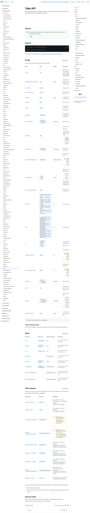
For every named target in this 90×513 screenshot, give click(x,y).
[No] (68, 500)
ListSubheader (6, 153)
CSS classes (31, 385)
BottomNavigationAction (8, 39)
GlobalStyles (6, 107)
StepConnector (6, 226)
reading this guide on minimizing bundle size (51, 54)
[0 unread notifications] (85, 2)
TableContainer (6, 252)
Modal (4, 165)
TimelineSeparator (7, 288)
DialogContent (6, 81)
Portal (4, 192)
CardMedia (5, 61)
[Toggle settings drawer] (88, 2)
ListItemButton (6, 145)
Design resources (5, 318)
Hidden (4, 115)
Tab (4, 242)
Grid (4, 109)
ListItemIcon (6, 147)
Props (29, 60)
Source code (31, 492)
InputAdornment (7, 129)
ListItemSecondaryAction (8, 149)
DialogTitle (5, 85)
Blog (32, 509)
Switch (4, 240)
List (4, 139)
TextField (5, 274)
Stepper (5, 234)
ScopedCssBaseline (7, 200)
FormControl (6, 97)
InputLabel (5, 133)
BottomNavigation (7, 37)
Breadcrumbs (6, 43)
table (65, 60)
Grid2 (4, 111)
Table (4, 246)
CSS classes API (68, 109)
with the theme (63, 324)
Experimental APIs (6, 310)
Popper (4, 190)
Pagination (5, 173)
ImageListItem (6, 123)
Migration (4, 313)
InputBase (5, 131)
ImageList (5, 121)
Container (5, 73)
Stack (4, 220)
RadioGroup (5, 196)
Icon (4, 117)
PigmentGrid (6, 181)
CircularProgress (7, 67)
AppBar (4, 25)
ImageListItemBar (7, 125)
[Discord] (62, 510)
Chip (4, 65)
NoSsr (4, 169)
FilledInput (5, 95)
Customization (5, 303)
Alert (4, 21)
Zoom (4, 300)
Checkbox (5, 63)
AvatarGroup (6, 31)
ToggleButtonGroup (7, 292)
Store (37, 509)
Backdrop (5, 33)
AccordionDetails (7, 17)
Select (4, 202)
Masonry (5, 155)
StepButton (5, 224)
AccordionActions (7, 15)
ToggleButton (6, 290)
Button (4, 45)
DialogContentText (7, 83)
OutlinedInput (6, 171)
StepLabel (5, 232)
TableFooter (6, 254)
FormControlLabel (7, 99)
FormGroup (5, 101)
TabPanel (5, 266)
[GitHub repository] (82, 2)
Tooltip (4, 296)
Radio (4, 194)
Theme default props (33, 322)
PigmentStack (6, 185)
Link (4, 137)
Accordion (5, 13)
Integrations (4, 308)
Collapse (5, 71)
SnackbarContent (7, 212)
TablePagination (6, 258)
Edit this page (29, 500)
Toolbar (5, 294)
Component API (5, 11)
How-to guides (5, 305)
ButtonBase (5, 47)
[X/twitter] (59, 510)
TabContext (5, 244)
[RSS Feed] (68, 510)
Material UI (7, 2)
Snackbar (5, 210)
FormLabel (5, 105)
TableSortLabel (6, 262)
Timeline (5, 276)
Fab (4, 91)
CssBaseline (6, 75)
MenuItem (5, 159)
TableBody (5, 248)
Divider (4, 87)
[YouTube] (65, 510)
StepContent (6, 228)
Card (4, 51)
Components (4, 8)
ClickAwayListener (7, 69)
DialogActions (6, 79)
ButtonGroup (6, 49)
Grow (4, 113)
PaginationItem (6, 175)
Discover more (5, 316)
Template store (5, 321)
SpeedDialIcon (6, 218)
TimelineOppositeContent (9, 286)
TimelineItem (6, 284)
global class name (35, 482)
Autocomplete (6, 27)
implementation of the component (33, 496)
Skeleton (5, 204)
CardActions (6, 55)
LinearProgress (6, 135)
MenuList (5, 161)
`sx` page (68, 243)
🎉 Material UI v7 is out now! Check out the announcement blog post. (55, 1)
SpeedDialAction (7, 216)
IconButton (5, 119)
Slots (28, 330)
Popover (5, 187)
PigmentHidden (6, 183)
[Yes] (65, 500)
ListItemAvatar (6, 143)
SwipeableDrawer (7, 238)
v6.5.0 (13, 2)
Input (4, 127)
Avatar (4, 29)
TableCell (5, 250)
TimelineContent (7, 280)
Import (29, 43)
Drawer (4, 89)
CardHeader (6, 59)
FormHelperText (6, 103)
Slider (4, 208)
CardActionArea (6, 53)
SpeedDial (5, 214)
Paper (4, 177)
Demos (29, 28)
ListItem (5, 141)
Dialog (4, 77)
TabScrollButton (6, 270)
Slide (4, 206)
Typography (5, 298)
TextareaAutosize (7, 272)
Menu (4, 157)
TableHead (5, 256)
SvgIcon (5, 236)
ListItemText (6, 151)
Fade (4, 93)
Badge (4, 35)
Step (4, 222)
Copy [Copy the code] (67, 47)
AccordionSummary (7, 19)
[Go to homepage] (2, 2)
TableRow (5, 260)
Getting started (5, 5)
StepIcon (5, 230)
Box (4, 41)
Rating (4, 198)
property (56, 485)
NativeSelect (6, 167)
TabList (4, 264)
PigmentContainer (7, 179)
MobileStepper (6, 163)
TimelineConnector (7, 278)
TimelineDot (6, 282)
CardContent (6, 57)
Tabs (4, 268)
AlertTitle (5, 23)
